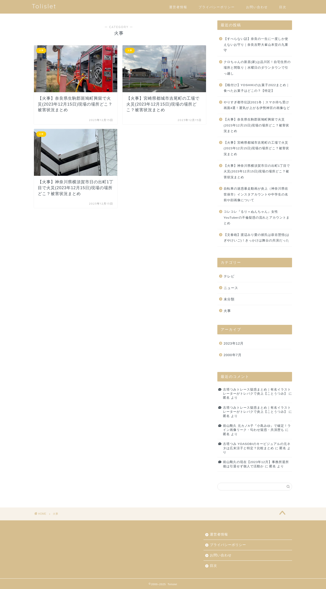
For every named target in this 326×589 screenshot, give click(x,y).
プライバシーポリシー (217, 7)
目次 (282, 7)
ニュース (231, 288)
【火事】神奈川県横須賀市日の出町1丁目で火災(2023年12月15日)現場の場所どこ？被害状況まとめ (257, 171)
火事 (227, 311)
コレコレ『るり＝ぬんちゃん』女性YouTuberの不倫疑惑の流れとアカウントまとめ (257, 217)
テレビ (229, 276)
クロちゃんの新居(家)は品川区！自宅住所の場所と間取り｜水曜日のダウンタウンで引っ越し (257, 67)
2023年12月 (234, 343)
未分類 (229, 299)
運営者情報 (178, 7)
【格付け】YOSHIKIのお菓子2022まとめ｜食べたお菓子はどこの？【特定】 (257, 88)
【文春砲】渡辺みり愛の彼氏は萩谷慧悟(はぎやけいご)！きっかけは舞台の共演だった (257, 237)
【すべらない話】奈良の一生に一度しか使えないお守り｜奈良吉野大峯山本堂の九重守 (256, 44)
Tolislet (44, 6)
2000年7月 (233, 355)
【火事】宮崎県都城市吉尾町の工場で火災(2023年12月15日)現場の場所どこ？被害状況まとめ (256, 148)
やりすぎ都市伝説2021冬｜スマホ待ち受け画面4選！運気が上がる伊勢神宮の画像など (257, 105)
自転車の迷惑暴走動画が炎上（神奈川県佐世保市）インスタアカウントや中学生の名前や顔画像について (256, 194)
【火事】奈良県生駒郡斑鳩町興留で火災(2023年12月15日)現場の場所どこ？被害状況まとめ (256, 125)
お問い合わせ (257, 7)
